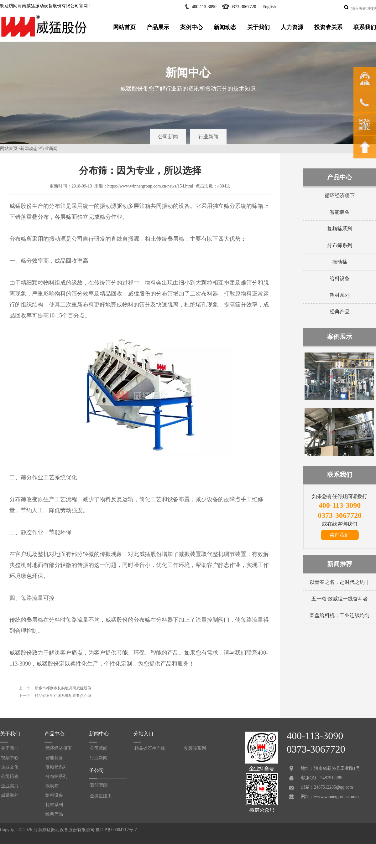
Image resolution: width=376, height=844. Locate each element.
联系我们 (364, 27)
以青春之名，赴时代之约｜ (340, 582)
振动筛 (339, 262)
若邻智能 (98, 785)
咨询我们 (340, 535)
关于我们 (258, 27)
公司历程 (9, 776)
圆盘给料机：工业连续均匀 (340, 615)
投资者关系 (328, 27)
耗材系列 (340, 295)
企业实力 (9, 786)
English (269, 6)
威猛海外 (9, 795)
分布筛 (57, 206)
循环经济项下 (340, 195)
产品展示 (158, 27)
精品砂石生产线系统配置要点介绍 (62, 695)
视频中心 (9, 757)
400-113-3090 (204, 6)
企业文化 (9, 767)
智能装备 (340, 212)
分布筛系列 (339, 245)
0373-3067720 (243, 6)
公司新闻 (168, 136)
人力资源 (292, 27)
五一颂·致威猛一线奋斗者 (339, 598)
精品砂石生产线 (149, 748)
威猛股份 (116, 620)
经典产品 (340, 311)
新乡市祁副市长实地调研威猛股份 (62, 688)
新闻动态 (225, 27)
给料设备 (340, 278)
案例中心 (191, 27)
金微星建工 (101, 796)
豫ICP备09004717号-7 (116, 829)
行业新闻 (208, 136)
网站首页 (124, 27)
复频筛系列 (339, 228)
